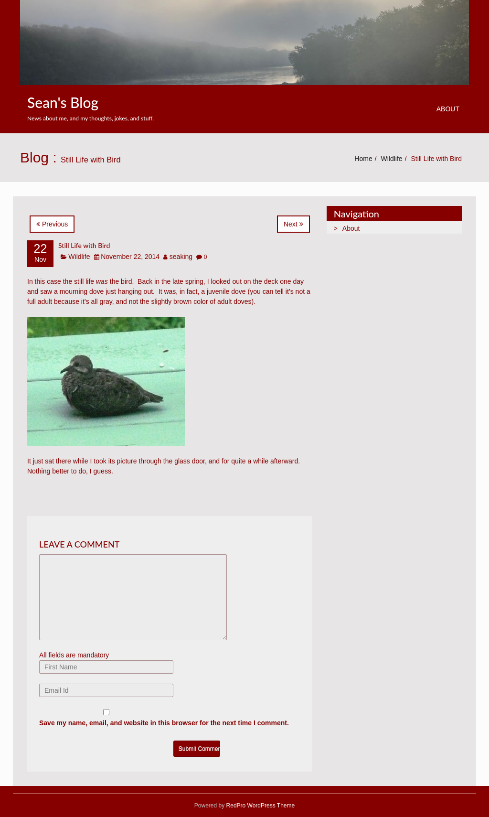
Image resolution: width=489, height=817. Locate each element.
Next (293, 224)
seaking (181, 256)
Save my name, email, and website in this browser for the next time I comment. (164, 723)
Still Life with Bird (84, 245)
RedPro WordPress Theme (259, 805)
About (447, 109)
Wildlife (392, 158)
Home (363, 158)
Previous (52, 224)
